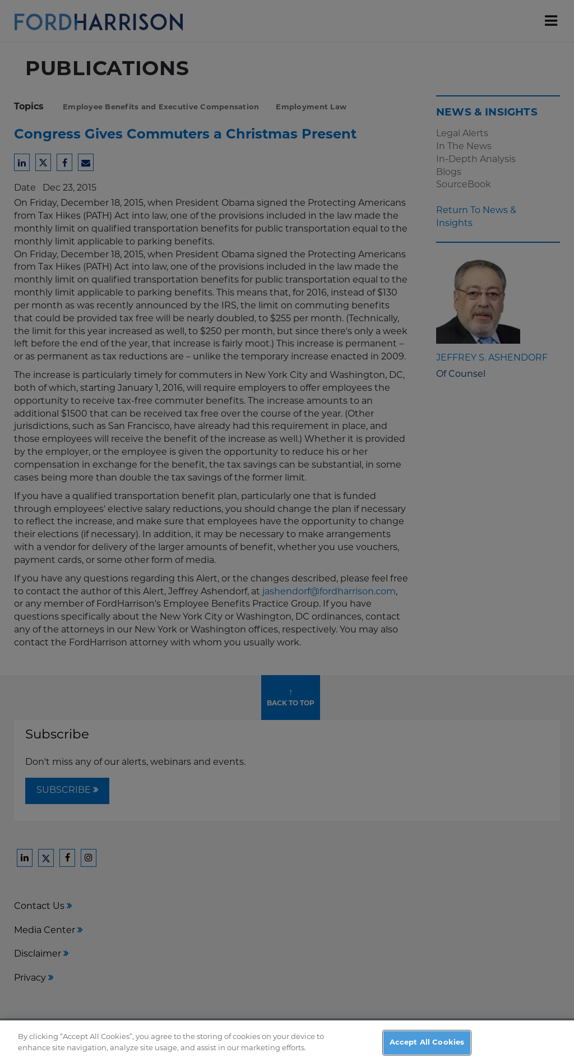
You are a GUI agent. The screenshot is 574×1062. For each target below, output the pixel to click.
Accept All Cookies (427, 1046)
